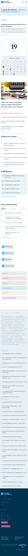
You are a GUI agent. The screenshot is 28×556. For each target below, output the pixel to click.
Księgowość (7, 288)
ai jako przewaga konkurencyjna (15, 329)
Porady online (8, 266)
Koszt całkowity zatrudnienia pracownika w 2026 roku (14, 415)
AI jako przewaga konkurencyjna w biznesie (11, 436)
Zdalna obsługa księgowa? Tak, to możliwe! (12, 482)
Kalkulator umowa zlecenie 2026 (12, 181)
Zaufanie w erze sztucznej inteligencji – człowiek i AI (14, 419)
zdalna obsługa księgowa (7, 339)
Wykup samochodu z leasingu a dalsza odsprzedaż (13, 464)
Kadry (5, 283)
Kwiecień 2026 (14, 58)
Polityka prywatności (5, 537)
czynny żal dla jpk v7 (9, 322)
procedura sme (5, 336)
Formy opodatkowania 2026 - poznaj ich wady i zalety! (14, 382)
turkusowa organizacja (7, 325)
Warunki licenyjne (18, 538)
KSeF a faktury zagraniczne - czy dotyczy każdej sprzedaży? (14, 149)
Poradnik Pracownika (5, 502)
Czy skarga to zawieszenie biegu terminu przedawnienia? (13, 117)
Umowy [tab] (3, 208)
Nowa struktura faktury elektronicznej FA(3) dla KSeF (14, 461)
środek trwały (11, 318)
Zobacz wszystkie (5, 130)
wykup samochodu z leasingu (18, 335)
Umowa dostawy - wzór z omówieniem (14, 222)
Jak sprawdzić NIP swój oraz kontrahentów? (12, 402)
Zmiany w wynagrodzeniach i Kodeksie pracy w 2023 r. (14, 472)
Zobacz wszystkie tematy (12, 344)
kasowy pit (4, 318)
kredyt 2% (16, 341)
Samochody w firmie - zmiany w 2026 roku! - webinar (14, 363)
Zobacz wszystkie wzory (7, 237)
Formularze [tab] (24, 208)
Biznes (5, 273)
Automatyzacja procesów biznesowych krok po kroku (14, 427)
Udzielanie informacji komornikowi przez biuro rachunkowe (13, 25)
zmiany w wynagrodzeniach (16, 336)
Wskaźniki (6, 259)
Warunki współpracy (5, 539)
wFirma (2, 504)
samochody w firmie (18, 316)
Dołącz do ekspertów (5, 516)
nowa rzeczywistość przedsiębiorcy (10, 332)
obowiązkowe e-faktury (7, 341)
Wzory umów (7, 253)
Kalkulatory (7, 246)
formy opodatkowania (21, 318)
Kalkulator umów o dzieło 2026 (12, 185)
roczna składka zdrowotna (7, 316)
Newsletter (4, 522)
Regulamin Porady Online (19, 537)
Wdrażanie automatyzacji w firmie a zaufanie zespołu (14, 446)
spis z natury (10, 321)
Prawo (5, 293)
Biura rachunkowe (9, 298)
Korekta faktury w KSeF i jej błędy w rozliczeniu (14, 153)
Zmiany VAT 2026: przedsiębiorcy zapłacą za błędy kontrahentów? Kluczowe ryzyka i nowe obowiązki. (12, 105)
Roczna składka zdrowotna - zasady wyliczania (11, 113)
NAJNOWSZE (3, 100)
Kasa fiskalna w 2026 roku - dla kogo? (11, 397)
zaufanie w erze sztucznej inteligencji (16, 324)
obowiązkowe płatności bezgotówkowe (11, 319)
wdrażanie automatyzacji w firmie (17, 330)
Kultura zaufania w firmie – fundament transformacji (13, 440)
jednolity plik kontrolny (20, 339)
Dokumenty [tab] (13, 208)
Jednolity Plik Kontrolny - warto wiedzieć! (11, 486)
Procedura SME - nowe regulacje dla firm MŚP (12, 468)
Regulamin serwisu (4, 538)
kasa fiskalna (17, 321)
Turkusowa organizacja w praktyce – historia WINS (13, 423)
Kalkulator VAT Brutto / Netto (12, 189)
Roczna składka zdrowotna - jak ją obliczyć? (12, 353)
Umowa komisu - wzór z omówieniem (13, 213)
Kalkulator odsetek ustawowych (12, 192)
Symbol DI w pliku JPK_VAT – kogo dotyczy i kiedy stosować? (15, 158)
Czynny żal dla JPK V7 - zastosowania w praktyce (13, 411)
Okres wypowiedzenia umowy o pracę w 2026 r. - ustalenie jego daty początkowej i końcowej (15, 163)
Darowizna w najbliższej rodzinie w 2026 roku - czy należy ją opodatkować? (15, 144)
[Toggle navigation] (26, 2)
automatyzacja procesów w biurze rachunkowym (12, 338)
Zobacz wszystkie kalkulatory (8, 196)
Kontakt (2, 513)
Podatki (6, 278)
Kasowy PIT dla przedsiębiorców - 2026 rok (12, 367)
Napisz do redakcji (5, 526)
